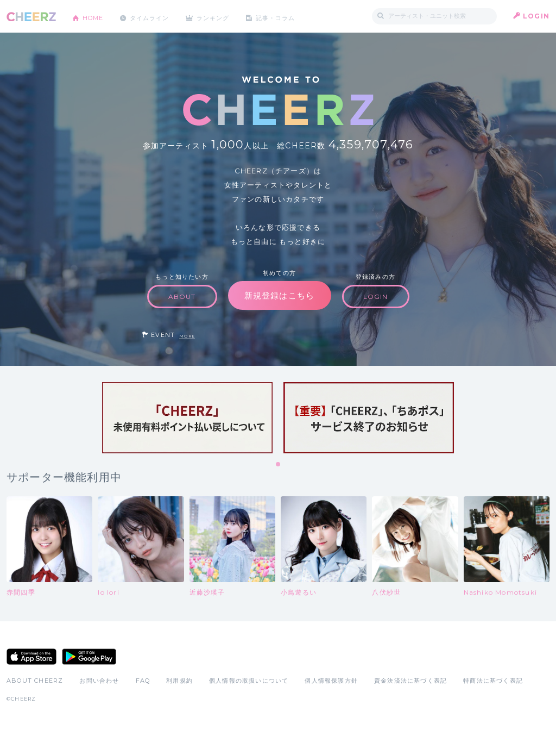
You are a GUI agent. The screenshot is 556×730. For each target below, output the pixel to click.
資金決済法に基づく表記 (410, 680)
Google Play (89, 656)
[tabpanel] (187, 417)
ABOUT (182, 296)
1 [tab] (278, 464)
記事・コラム (290, 16)
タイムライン (155, 16)
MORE (187, 336)
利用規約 (179, 680)
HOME (95, 16)
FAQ (143, 680)
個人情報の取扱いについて (248, 680)
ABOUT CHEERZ (35, 680)
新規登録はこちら (279, 295)
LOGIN (536, 16)
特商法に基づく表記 (493, 680)
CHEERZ (31, 16)
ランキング (224, 16)
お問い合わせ (99, 680)
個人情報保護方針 (331, 680)
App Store (31, 656)
